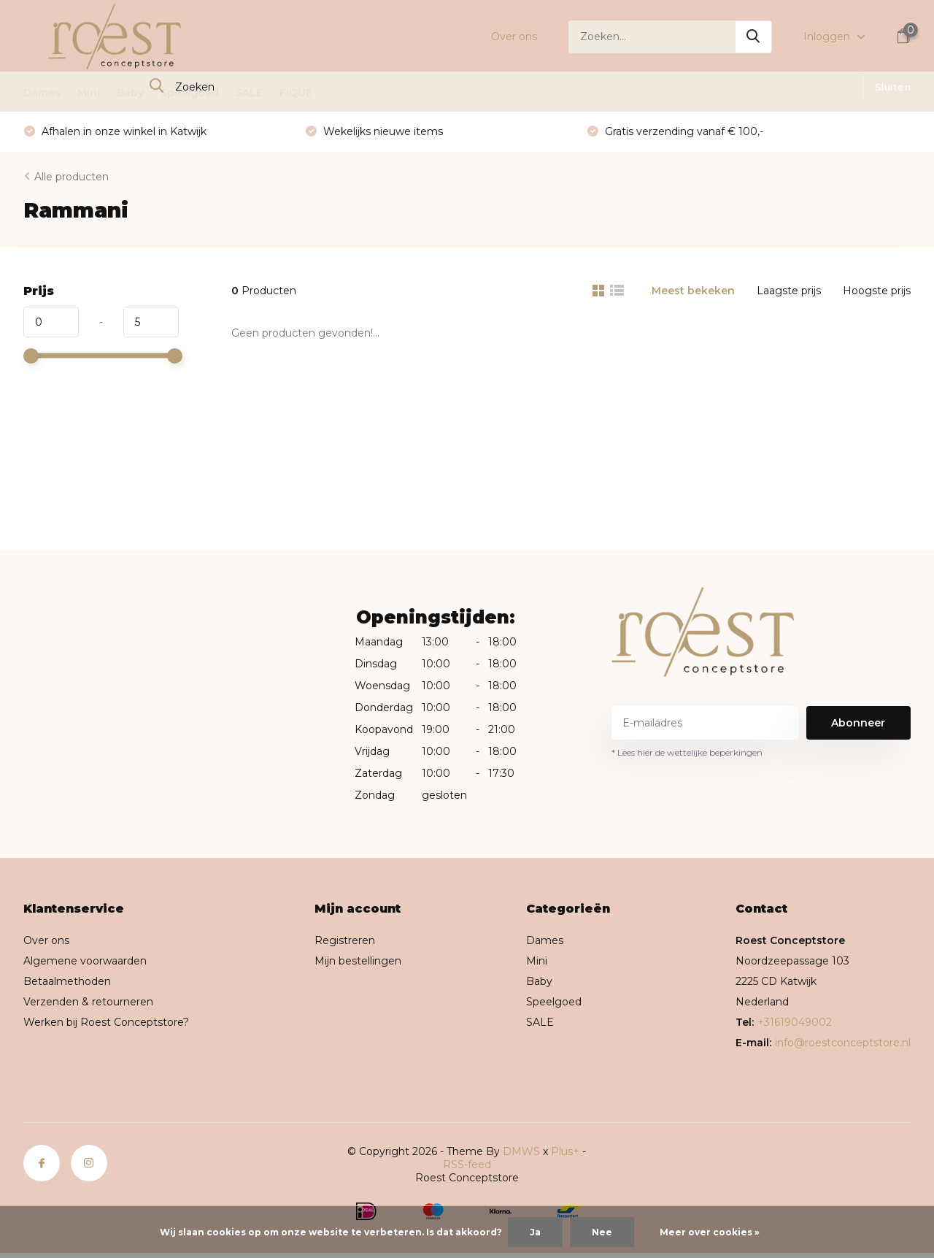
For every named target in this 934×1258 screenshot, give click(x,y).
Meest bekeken (693, 290)
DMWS (521, 1151)
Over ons (514, 36)
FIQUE (295, 92)
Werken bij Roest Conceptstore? (106, 1022)
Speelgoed (190, 92)
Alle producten (71, 176)
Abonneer (858, 722)
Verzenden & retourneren (88, 1001)
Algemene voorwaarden (85, 960)
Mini (88, 92)
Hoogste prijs (877, 290)
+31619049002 (794, 1022)
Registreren (344, 940)
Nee (602, 1232)
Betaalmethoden (67, 981)
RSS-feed (467, 1164)
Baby (130, 92)
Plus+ (565, 1151)
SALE (249, 92)
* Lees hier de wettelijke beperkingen (687, 752)
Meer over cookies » (710, 1232)
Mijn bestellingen (357, 960)
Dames (42, 92)
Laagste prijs (789, 290)
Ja (535, 1232)
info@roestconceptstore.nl (843, 1042)
